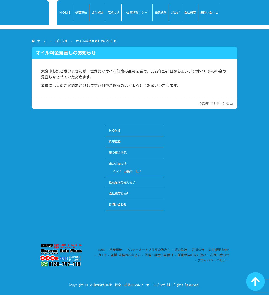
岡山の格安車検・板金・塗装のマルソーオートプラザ (127, 285)
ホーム (42, 41)
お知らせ (61, 41)
